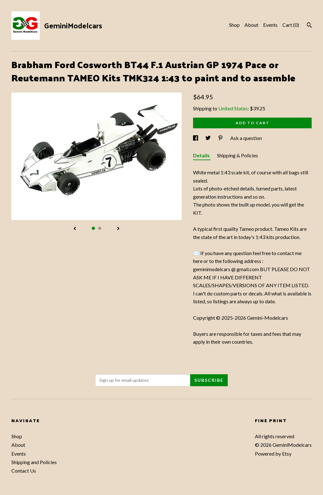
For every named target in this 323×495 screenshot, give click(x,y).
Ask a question (246, 138)
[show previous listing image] (74, 229)
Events (270, 25)
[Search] (309, 25)
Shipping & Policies (237, 155)
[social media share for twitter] (208, 138)
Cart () (290, 25)
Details (202, 155)
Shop (234, 25)
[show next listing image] (118, 229)
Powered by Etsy (273, 454)
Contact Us (23, 471)
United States (233, 108)
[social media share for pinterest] (221, 138)
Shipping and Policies (34, 462)
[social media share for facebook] (196, 138)
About (251, 25)
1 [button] (93, 228)
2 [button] (99, 228)
